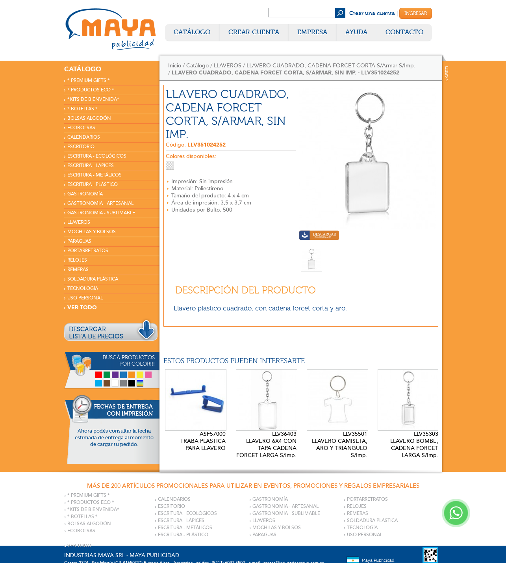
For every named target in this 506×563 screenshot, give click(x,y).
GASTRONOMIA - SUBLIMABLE (101, 213)
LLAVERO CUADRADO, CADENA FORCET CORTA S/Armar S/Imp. (331, 65)
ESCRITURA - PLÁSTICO (92, 185)
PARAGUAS (79, 241)
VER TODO (82, 307)
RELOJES (77, 260)
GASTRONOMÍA (85, 194)
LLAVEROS (78, 222)
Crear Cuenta (253, 32)
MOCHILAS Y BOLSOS (91, 232)
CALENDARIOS (83, 137)
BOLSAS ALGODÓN (89, 118)
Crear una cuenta (372, 13)
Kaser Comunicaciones (446, 73)
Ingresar (415, 13)
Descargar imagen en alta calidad (319, 236)
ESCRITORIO (81, 147)
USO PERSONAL (85, 298)
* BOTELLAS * (82, 109)
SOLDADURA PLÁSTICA (92, 279)
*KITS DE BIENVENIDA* (93, 99)
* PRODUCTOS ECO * (90, 90)
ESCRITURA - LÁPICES (90, 166)
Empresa (312, 32)
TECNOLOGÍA (82, 289)
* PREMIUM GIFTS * (88, 81)
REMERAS (78, 270)
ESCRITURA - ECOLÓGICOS (96, 156)
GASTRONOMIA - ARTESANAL (100, 203)
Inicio (174, 65)
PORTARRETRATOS (87, 251)
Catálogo (192, 32)
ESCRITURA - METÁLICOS (94, 175)
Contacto (404, 32)
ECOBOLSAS (81, 128)
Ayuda (356, 32)
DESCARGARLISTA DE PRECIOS (96, 333)
